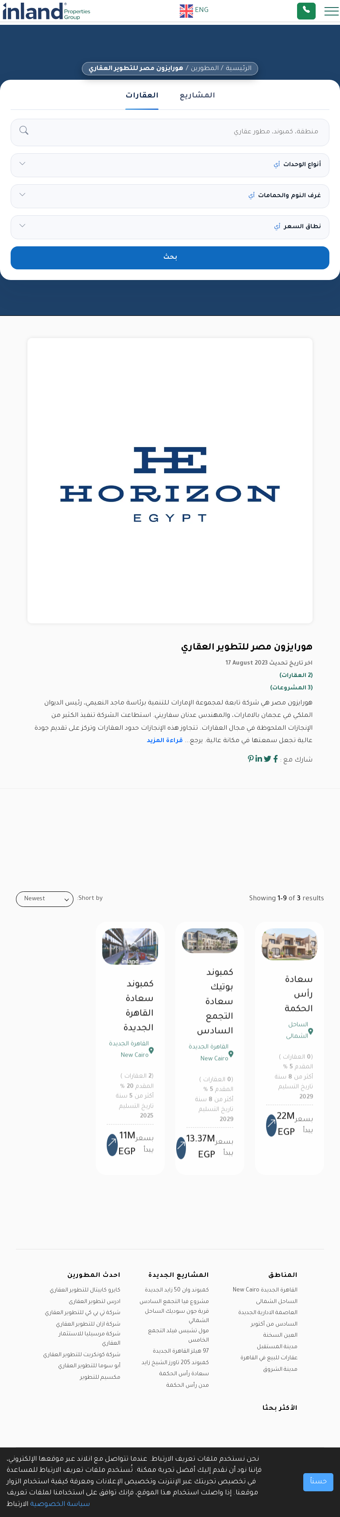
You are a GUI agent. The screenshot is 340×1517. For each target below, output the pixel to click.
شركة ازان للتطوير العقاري (88, 1325)
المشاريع (197, 96)
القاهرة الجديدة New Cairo (265, 1291)
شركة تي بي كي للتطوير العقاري (82, 1313)
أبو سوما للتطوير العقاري (89, 1366)
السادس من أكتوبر (274, 1325)
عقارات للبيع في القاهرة (269, 1358)
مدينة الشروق (280, 1370)
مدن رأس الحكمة (187, 1386)
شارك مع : (296, 760)
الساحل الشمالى (277, 1302)
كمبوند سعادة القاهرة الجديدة (138, 1013)
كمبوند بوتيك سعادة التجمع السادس (215, 1009)
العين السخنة (280, 1336)
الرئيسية (238, 69)
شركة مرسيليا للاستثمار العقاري (89, 1339)
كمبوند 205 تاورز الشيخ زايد (175, 1363)
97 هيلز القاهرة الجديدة (181, 1352)
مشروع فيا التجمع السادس (174, 1302)
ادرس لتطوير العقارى (94, 1302)
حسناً (318, 1482)
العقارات (141, 96)
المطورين (205, 69)
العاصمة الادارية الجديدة (268, 1313)
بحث (170, 257)
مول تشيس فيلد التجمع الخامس (178, 1336)
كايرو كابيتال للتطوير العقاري (85, 1291)
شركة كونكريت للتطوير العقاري (81, 1355)
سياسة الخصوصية (60, 1505)
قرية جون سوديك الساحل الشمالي (177, 1316)
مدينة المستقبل (277, 1347)
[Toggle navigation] (329, 11)
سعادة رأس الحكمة (299, 1001)
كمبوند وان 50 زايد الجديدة (177, 1291)
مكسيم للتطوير (100, 1378)
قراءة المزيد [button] (165, 741)
